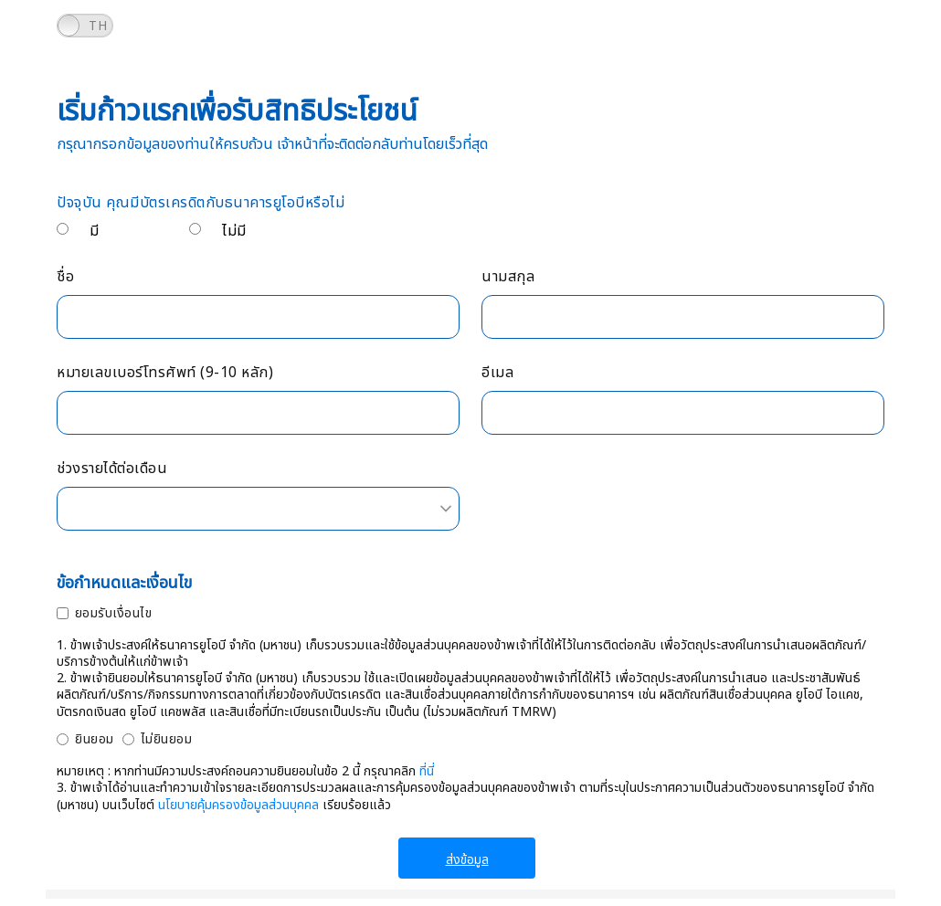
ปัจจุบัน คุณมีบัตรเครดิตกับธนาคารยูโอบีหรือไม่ (200, 203)
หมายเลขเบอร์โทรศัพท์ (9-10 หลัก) (165, 373)
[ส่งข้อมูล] (466, 858)
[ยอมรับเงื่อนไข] (63, 613)
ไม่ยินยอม (167, 739)
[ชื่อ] (258, 317)
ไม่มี (234, 231)
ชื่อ (65, 277)
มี (95, 231)
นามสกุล (507, 277)
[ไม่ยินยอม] (128, 739)
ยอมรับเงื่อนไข (114, 613)
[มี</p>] (63, 229)
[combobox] (258, 509)
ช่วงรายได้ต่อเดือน (112, 468)
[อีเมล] (682, 413)
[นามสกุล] (682, 317)
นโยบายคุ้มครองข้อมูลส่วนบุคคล (238, 805)
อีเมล (497, 373)
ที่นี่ (426, 771)
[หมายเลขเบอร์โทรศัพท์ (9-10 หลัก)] (258, 413)
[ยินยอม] (63, 739)
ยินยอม (94, 739)
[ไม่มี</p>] (195, 229)
